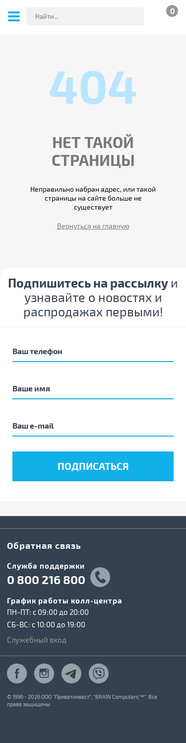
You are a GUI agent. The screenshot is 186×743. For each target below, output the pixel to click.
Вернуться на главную (93, 226)
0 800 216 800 (46, 580)
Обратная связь (44, 545)
